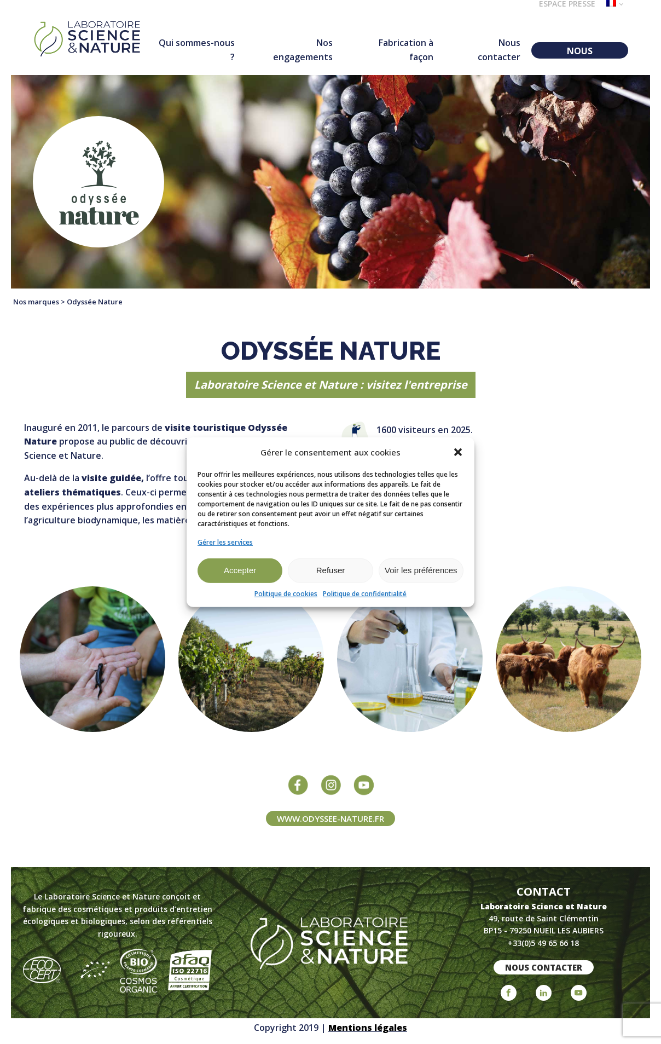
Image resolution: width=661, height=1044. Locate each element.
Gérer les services (225, 541)
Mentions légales (367, 1028)
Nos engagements (303, 50)
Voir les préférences (421, 570)
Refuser (330, 570)
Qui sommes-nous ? (197, 50)
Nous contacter (499, 50)
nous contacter (543, 967)
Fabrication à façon (406, 50)
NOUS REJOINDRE (579, 52)
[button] (458, 451)
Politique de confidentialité (365, 593)
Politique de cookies (285, 593)
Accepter (240, 570)
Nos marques (36, 302)
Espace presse (567, 4)
